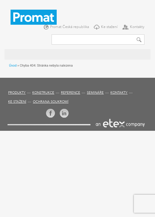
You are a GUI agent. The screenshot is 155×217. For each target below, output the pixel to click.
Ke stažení (109, 27)
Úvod (13, 66)
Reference (70, 93)
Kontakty (137, 27)
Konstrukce (43, 93)
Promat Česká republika (69, 27)
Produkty (17, 93)
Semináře (95, 93)
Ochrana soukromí (50, 102)
